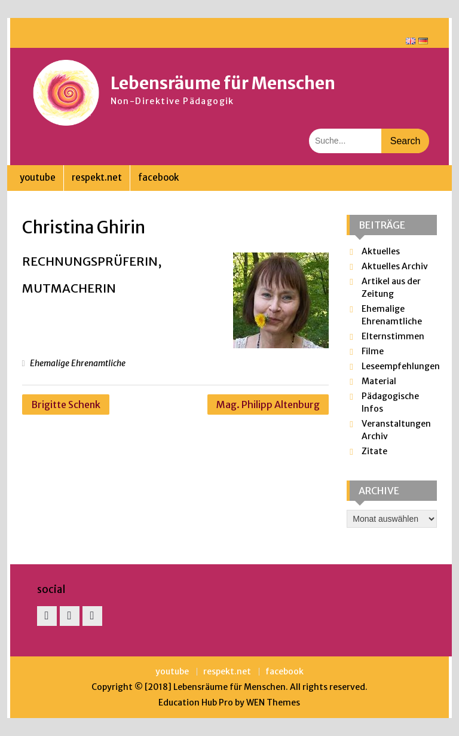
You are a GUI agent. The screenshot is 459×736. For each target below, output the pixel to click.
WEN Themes (273, 702)
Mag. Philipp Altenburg (268, 404)
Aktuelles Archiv (395, 266)
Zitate (374, 451)
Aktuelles (381, 251)
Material (379, 381)
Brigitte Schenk (65, 404)
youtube (38, 177)
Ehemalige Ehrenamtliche (78, 363)
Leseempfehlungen (401, 366)
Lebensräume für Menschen (223, 83)
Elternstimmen (393, 336)
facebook (158, 177)
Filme (373, 351)
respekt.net (97, 177)
